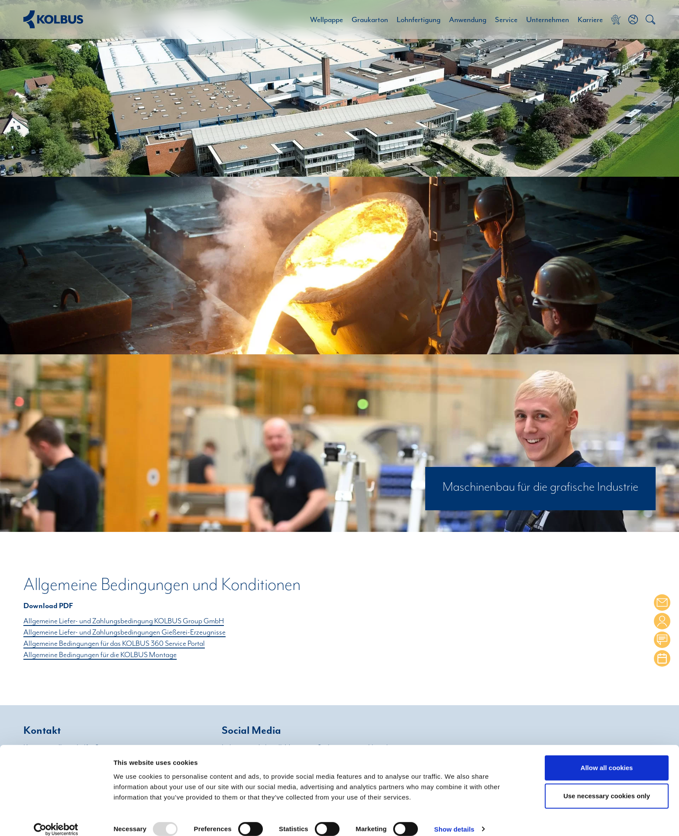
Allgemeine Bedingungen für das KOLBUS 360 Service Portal (114, 643)
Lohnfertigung (418, 19)
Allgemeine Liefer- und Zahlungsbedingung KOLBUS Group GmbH (123, 621)
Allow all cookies (607, 757)
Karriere (590, 19)
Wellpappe (326, 19)
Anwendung (467, 19)
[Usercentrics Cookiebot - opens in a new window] (56, 819)
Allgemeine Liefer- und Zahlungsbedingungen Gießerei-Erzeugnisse (124, 632)
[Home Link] (53, 19)
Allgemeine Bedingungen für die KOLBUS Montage (100, 655)
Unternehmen (547, 19)
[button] (633, 19)
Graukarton (370, 19)
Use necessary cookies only (606, 786)
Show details (454, 819)
